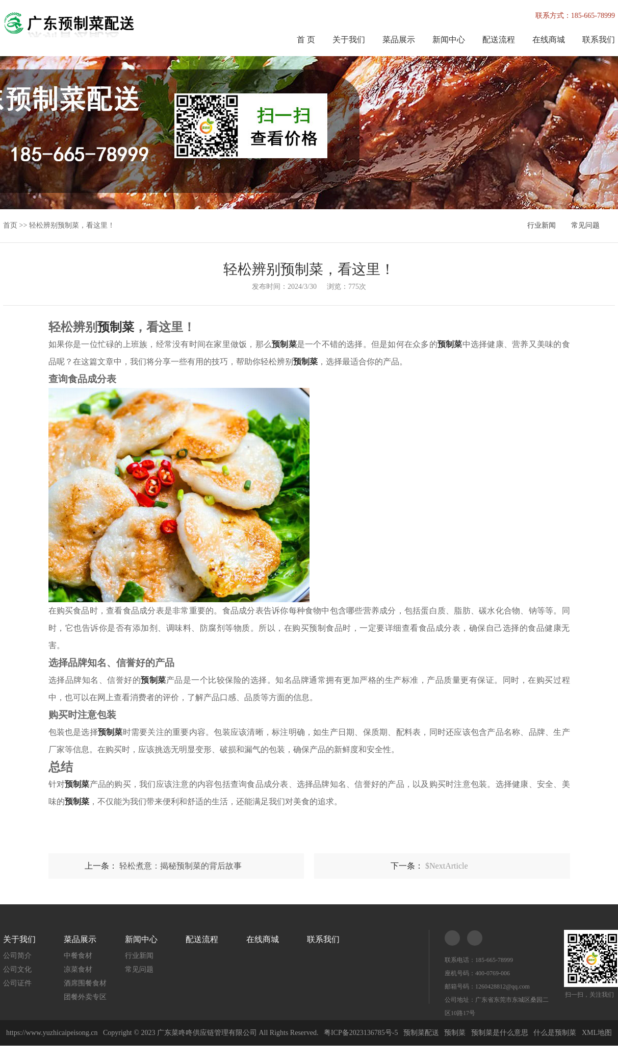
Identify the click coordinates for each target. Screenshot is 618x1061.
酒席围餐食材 (85, 983)
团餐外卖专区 (85, 997)
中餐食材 (78, 955)
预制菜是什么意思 (499, 1033)
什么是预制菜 (554, 1033)
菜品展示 (398, 39)
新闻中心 (448, 39)
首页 (10, 225)
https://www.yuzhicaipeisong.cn (52, 1033)
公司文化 (17, 969)
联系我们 (598, 39)
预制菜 (455, 1033)
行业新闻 (541, 225)
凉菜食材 (78, 969)
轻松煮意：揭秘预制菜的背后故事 (180, 865)
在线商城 (548, 39)
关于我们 (348, 39)
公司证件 (17, 983)
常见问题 (585, 225)
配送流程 (498, 39)
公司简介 (17, 955)
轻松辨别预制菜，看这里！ (72, 225)
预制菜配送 (421, 1033)
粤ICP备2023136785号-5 (361, 1033)
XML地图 (597, 1033)
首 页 (306, 39)
